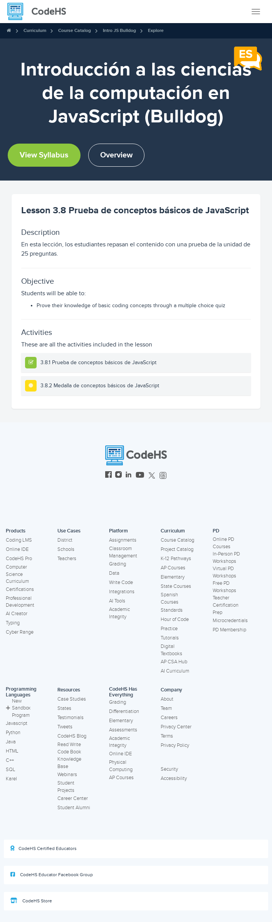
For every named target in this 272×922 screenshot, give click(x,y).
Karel (11, 779)
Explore (156, 30)
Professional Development (20, 602)
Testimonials (70, 718)
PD (216, 531)
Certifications (20, 589)
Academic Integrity (119, 613)
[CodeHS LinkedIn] (128, 475)
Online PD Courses (223, 543)
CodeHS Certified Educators (43, 848)
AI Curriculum (175, 671)
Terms (167, 736)
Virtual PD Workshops (224, 572)
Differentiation (124, 711)
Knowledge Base (69, 763)
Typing (13, 623)
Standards (172, 610)
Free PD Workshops (224, 587)
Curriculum (35, 30)
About (167, 699)
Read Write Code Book (69, 748)
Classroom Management (123, 552)
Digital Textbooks (171, 650)
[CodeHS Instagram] (118, 475)
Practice (169, 629)
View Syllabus (44, 155)
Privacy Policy (175, 745)
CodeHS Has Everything (123, 692)
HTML (12, 751)
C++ (10, 760)
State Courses (176, 586)
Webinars (67, 774)
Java (11, 742)
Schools (65, 549)
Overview (116, 155)
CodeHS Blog (71, 736)
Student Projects (65, 786)
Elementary (173, 577)
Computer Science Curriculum (17, 574)
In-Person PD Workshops (226, 557)
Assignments (122, 540)
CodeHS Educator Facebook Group (51, 875)
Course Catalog (74, 30)
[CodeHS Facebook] (108, 475)
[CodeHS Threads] (163, 475)
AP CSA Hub (174, 662)
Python (13, 733)
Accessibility (174, 778)
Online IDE (17, 549)
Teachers (66, 559)
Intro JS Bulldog (119, 30)
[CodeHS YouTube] (140, 475)
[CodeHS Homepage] (39, 11)
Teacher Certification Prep (225, 605)
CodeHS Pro (19, 559)
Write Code (121, 582)
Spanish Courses (169, 598)
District (64, 540)
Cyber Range (20, 632)
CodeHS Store (31, 901)
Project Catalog (177, 549)
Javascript (16, 723)
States (64, 708)
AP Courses (173, 568)
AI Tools (117, 601)
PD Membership (229, 630)
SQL (10, 769)
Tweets (64, 727)
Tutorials (170, 638)
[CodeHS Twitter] (152, 475)
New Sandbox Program (18, 708)
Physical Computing (121, 766)
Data (114, 573)
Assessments (123, 730)
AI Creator (16, 614)
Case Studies (71, 699)
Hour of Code (175, 619)
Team (166, 708)
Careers (169, 718)
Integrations (121, 592)
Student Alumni (73, 808)
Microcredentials (230, 620)
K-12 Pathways (176, 559)
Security (169, 769)
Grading (117, 564)
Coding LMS (19, 540)
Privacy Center (176, 727)
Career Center (72, 798)
